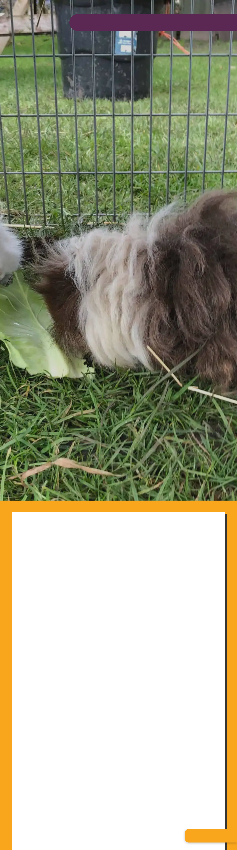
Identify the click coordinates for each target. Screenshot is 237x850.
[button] (211, 836)
